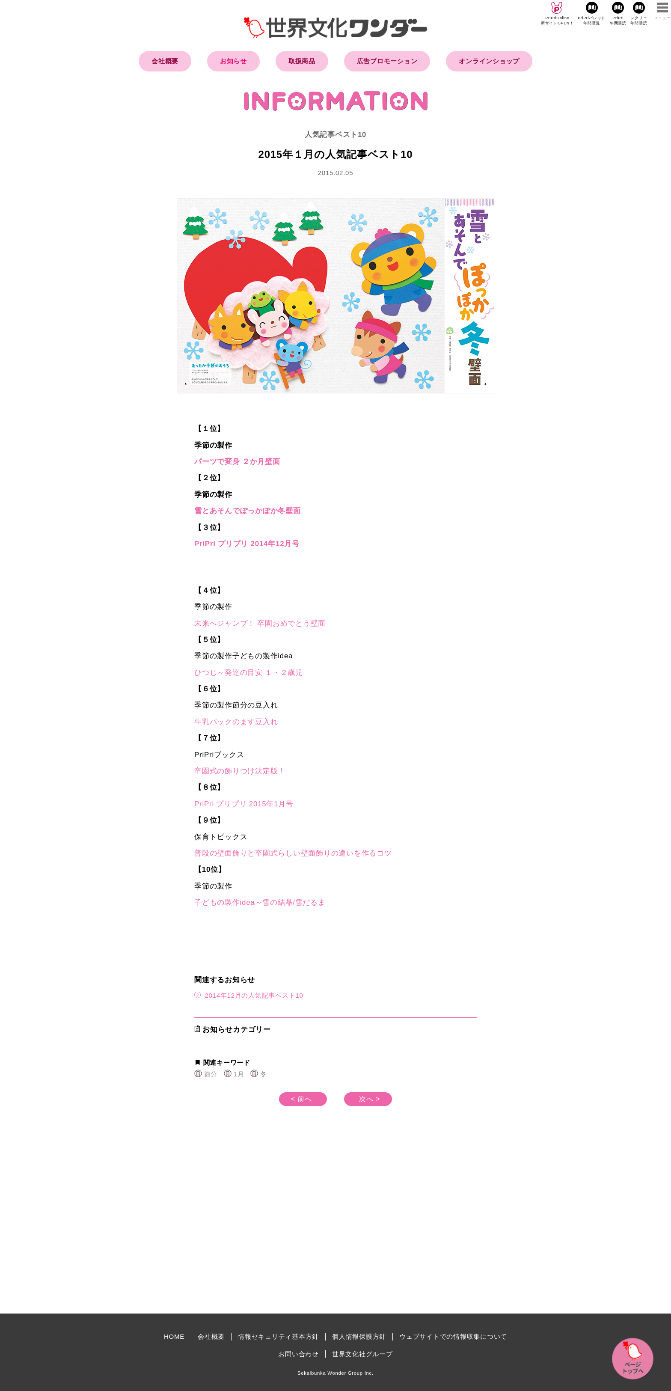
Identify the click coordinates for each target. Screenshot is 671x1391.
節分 (211, 1074)
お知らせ (233, 61)
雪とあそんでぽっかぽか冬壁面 (247, 511)
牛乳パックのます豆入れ (236, 722)
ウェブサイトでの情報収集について (453, 1336)
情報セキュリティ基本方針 (278, 1336)
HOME (174, 1336)
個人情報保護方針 (359, 1336)
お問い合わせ (298, 1354)
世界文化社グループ (362, 1354)
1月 (239, 1074)
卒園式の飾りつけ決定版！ (239, 771)
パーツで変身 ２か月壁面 (237, 462)
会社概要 (164, 61)
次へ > (369, 1099)
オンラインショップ (489, 61)
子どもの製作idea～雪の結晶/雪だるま (260, 902)
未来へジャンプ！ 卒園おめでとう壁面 (260, 623)
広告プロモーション (387, 61)
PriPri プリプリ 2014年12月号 (247, 544)
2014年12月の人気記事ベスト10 (248, 995)
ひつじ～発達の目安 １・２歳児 (248, 673)
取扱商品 (301, 61)
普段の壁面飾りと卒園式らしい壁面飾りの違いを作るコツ (293, 853)
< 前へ (301, 1099)
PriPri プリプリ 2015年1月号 (244, 804)
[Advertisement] (263, 1234)
